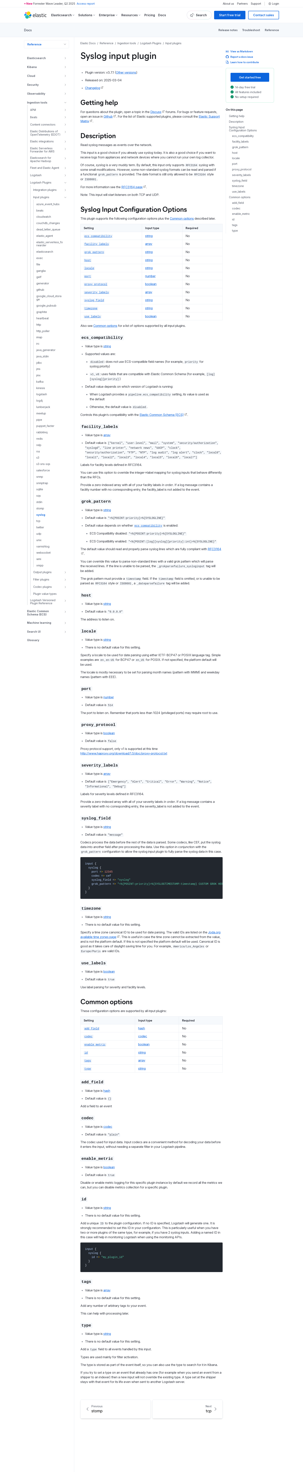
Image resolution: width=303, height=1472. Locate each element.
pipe (39, 419)
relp (38, 445)
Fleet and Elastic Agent (44, 167)
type (235, 230)
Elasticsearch (36, 58)
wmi (38, 559)
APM (33, 109)
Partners (242, 3)
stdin (39, 502)
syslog (40, 514)
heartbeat (42, 318)
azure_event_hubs (48, 204)
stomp (40, 508)
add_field (238, 202)
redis (39, 438)
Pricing (149, 15)
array (148, 244)
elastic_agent (44, 235)
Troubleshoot (251, 30)
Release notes (227, 30)
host (234, 152)
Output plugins (42, 572)
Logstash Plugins (40, 182)
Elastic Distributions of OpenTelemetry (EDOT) (45, 133)
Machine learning (39, 622)
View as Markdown (239, 51)
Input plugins (41, 197)
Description (236, 121)
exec (39, 258)
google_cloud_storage (48, 298)
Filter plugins (41, 579)
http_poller (43, 331)
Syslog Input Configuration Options (243, 129)
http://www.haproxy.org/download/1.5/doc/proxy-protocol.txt (123, 753)
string (149, 236)
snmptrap (42, 483)
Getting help (236, 116)
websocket (43, 552)
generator (42, 283)
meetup (41, 413)
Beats (33, 117)
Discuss (155, 112)
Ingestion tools (37, 102)
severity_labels (241, 175)
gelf (38, 277)
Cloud (31, 75)
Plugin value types (45, 593)
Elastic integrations (42, 141)
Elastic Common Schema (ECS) (38, 613)
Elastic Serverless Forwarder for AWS (42, 150)
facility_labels (240, 141)
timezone (238, 186)
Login (273, 3)
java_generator (45, 350)
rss (38, 451)
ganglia (41, 270)
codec (236, 208)
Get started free (250, 77)
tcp (38, 521)
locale (236, 158)
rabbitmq (42, 432)
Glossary (33, 640)
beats (39, 210)
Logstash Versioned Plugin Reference (42, 602)
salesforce (43, 470)
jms (38, 369)
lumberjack (43, 407)
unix (39, 540)
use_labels (238, 191)
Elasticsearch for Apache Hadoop (40, 159)
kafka (39, 381)
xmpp (39, 565)
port (234, 163)
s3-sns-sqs (43, 464)
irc (37, 343)
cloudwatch (43, 216)
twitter (40, 527)
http (38, 324)
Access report (86, 3)
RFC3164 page (132, 187)
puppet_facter (45, 425)
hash (141, 1028)
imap (39, 337)
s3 (37, 457)
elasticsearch (44, 251)
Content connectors (42, 124)
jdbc (39, 362)
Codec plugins (42, 586)
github (40, 289)
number (150, 276)
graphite (41, 312)
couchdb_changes (48, 223)
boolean (151, 284)
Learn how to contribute (242, 62)
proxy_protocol (241, 169)
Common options (239, 197)
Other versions (126, 72)
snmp (39, 476)
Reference (272, 30)
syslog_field (239, 180)
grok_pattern (240, 147)
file (38, 264)
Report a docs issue (239, 57)
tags (234, 225)
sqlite (39, 489)
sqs (38, 495)
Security (33, 84)
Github (108, 116)
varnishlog (42, 546)
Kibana (32, 67)
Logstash (36, 175)
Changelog (92, 88)
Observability (36, 93)
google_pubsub (46, 305)
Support (256, 3)
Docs (162, 15)
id (233, 219)
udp (38, 533)
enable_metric (241, 213)
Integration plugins (45, 189)
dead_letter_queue (48, 229)
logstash (41, 394)
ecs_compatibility (243, 136)
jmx (38, 375)
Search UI (34, 631)
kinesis (40, 388)
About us (228, 3)
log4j (39, 400)
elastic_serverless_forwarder (49, 244)
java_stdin (42, 356)
